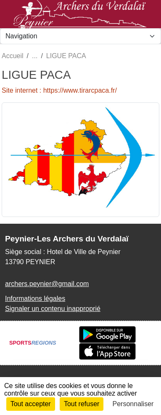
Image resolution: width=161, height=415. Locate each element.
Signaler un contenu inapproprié (52, 308)
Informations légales (35, 298)
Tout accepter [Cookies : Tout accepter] (31, 403)
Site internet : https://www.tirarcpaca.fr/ (59, 90)
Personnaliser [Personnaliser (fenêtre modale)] (133, 403)
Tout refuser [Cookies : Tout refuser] (81, 403)
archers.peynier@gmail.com (47, 283)
